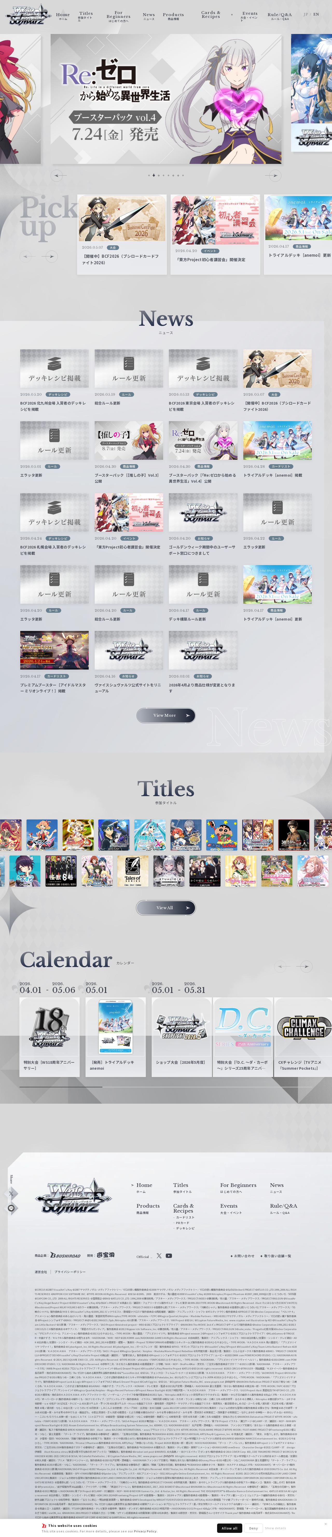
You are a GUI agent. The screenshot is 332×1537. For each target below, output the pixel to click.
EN (316, 14)
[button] (149, 175)
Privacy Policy (145, 1531)
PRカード (183, 1223)
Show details (275, 1528)
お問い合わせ (244, 1256)
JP (306, 14)
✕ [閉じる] (325, 1524)
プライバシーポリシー (70, 1272)
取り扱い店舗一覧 (277, 1256)
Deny (253, 1528)
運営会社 (41, 1272)
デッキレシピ (185, 1228)
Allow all (230, 1528)
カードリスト (185, 1217)
